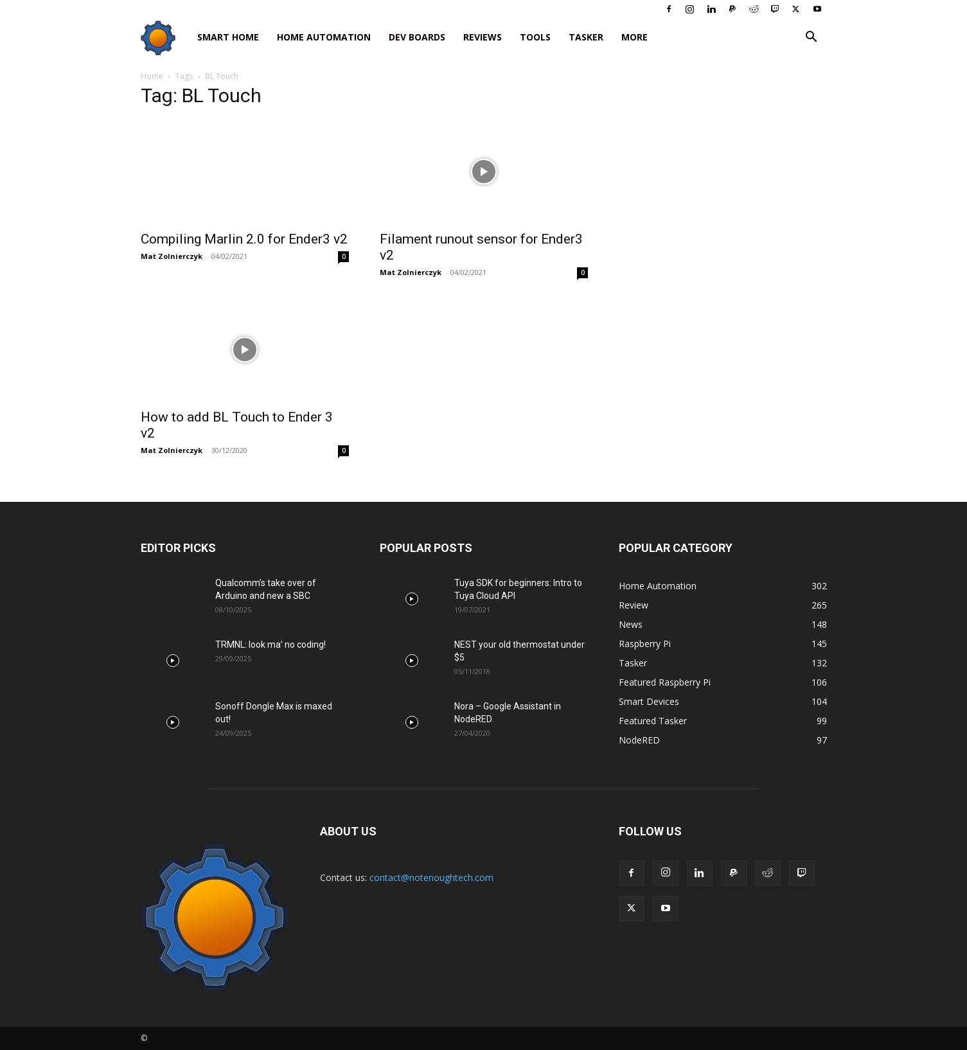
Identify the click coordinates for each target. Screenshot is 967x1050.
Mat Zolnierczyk (171, 256)
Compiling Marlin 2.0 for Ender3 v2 (244, 239)
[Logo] (164, 37)
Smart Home (228, 37)
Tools (535, 37)
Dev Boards (417, 37)
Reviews (482, 37)
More (634, 37)
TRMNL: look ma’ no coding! (270, 644)
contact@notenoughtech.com (431, 877)
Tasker (586, 37)
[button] (811, 38)
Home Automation (324, 37)
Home (152, 76)
